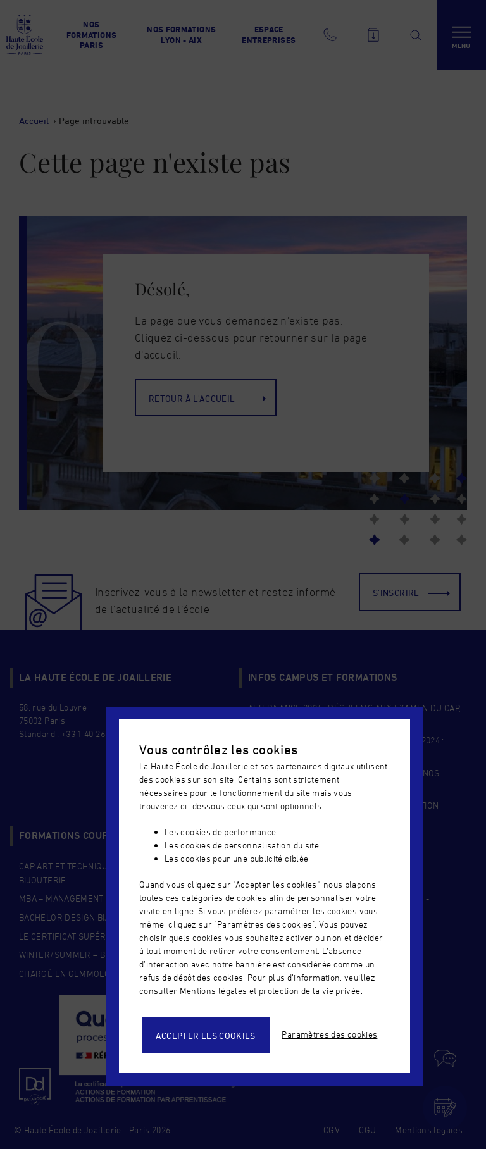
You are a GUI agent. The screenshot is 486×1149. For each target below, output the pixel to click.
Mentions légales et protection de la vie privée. (271, 990)
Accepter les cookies (206, 1035)
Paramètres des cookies (329, 1034)
